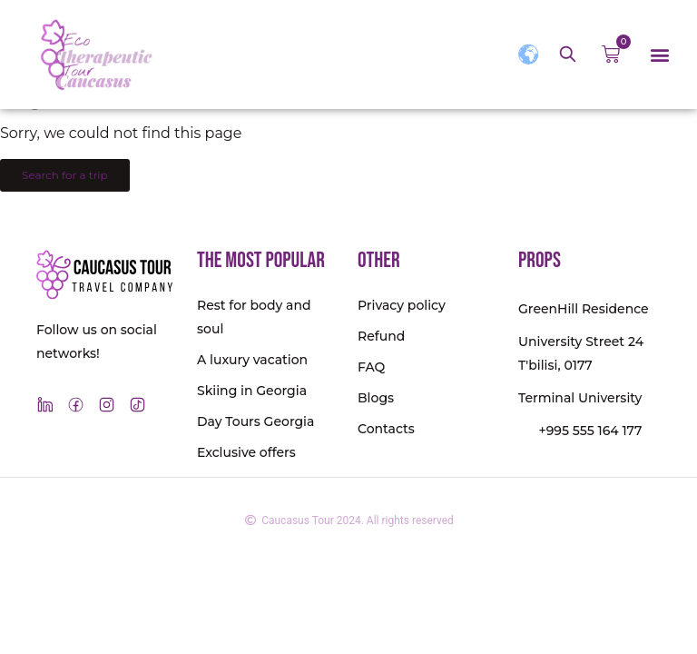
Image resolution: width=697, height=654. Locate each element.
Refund (381, 336)
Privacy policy (402, 305)
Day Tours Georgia (255, 421)
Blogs (376, 398)
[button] (659, 55)
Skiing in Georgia (252, 390)
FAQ (371, 367)
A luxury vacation (252, 360)
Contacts (386, 429)
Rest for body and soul (254, 317)
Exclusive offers (246, 452)
